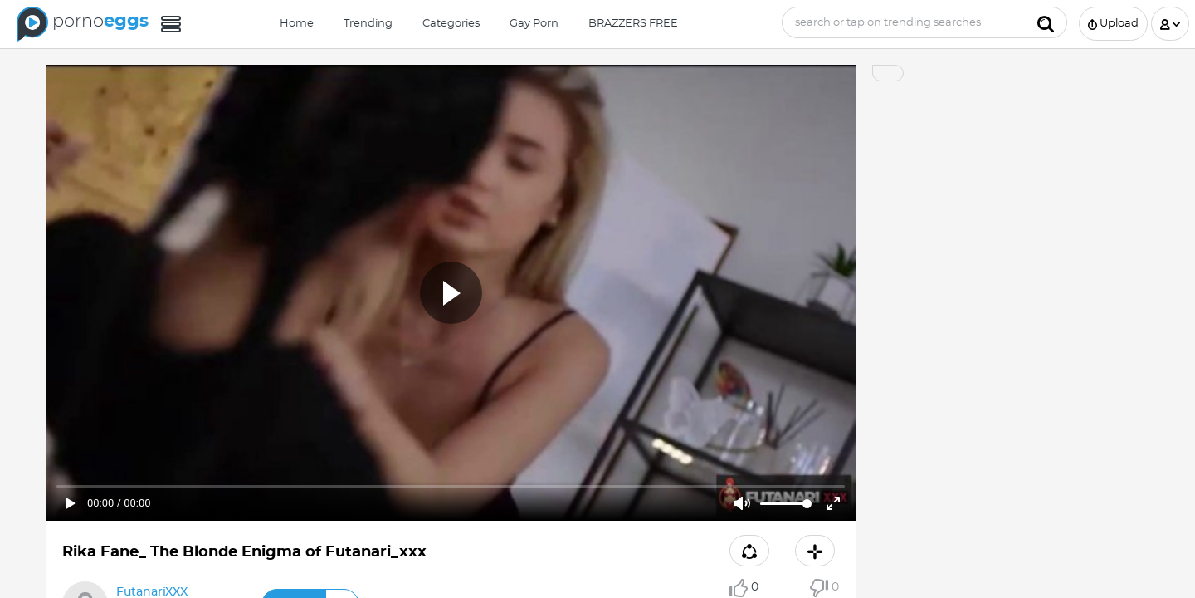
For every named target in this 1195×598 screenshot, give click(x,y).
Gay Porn (534, 23)
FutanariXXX (152, 592)
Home (297, 23)
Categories (451, 23)
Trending (368, 23)
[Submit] (1045, 22)
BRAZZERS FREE (633, 23)
